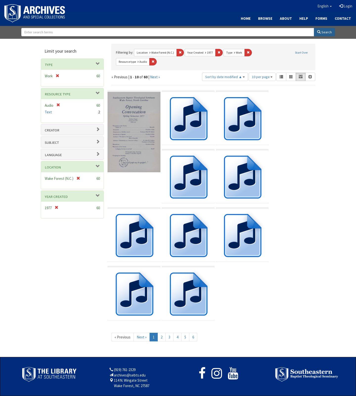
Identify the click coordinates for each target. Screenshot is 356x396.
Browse (265, 18)
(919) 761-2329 (124, 369)
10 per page (262, 77)
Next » (155, 77)
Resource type (57, 94)
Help (303, 18)
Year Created (56, 196)
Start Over (301, 52)
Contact (343, 18)
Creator (52, 130)
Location (53, 167)
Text (48, 112)
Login (345, 6)
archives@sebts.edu (130, 375)
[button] (324, 6)
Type (49, 65)
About (286, 18)
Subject (52, 142)
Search (324, 32)
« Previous (122, 337)
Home (246, 18)
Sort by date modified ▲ (225, 77)
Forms (321, 18)
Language (53, 155)
